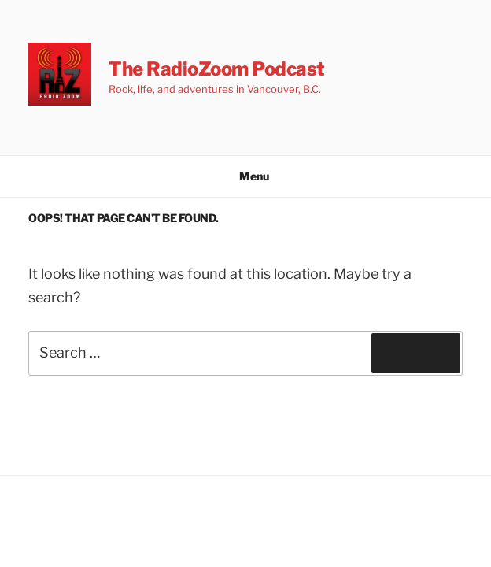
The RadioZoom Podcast (217, 68)
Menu (246, 176)
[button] (59, 74)
